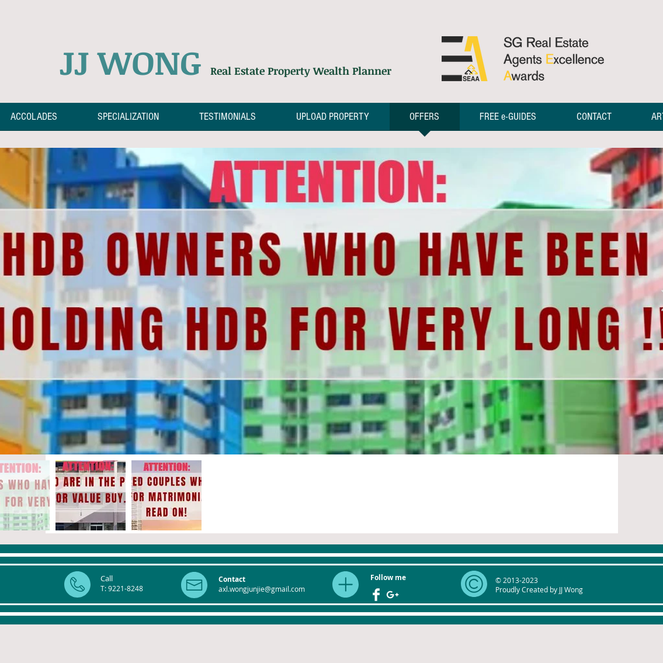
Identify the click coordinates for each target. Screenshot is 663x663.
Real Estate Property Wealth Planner (300, 71)
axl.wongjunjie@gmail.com (261, 588)
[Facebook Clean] (376, 594)
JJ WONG (135, 62)
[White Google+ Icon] (392, 594)
